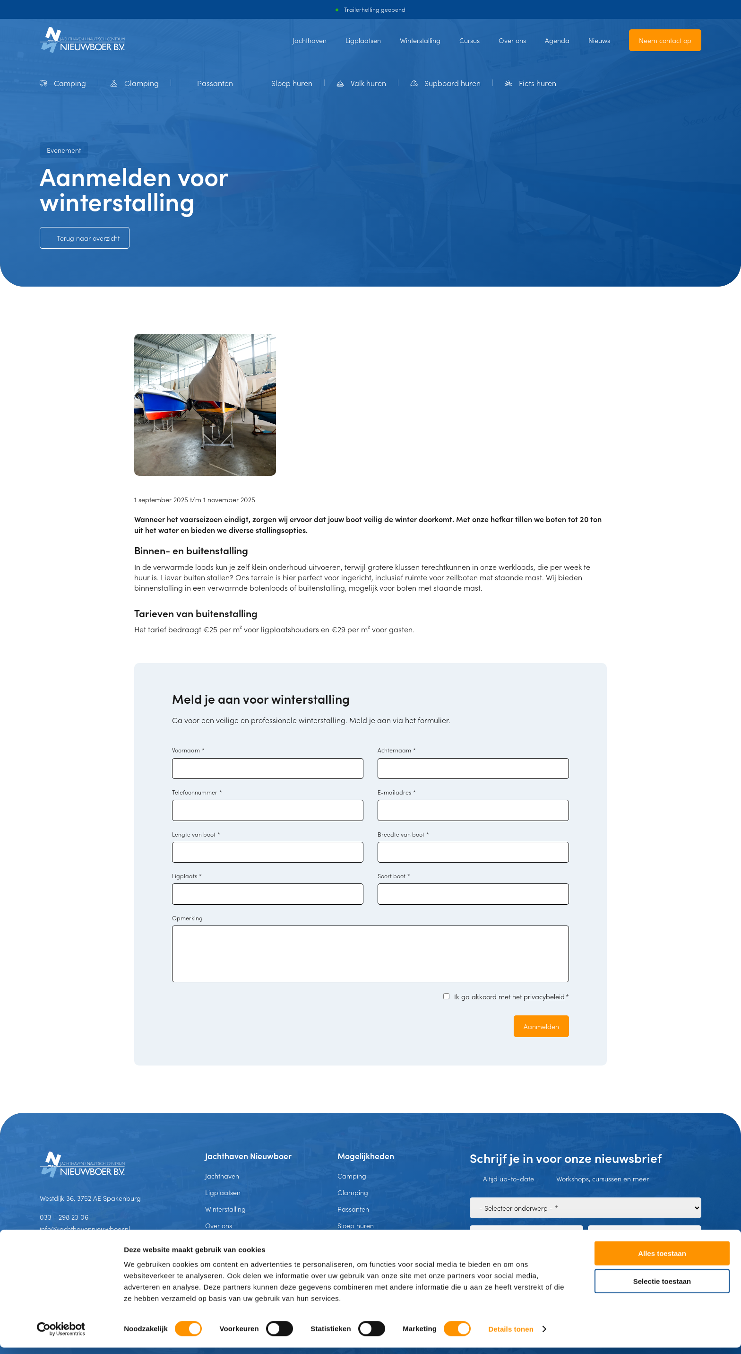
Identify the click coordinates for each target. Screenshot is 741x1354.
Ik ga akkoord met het (511, 996)
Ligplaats (187, 876)
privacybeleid (544, 996)
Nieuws (599, 40)
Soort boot (394, 876)
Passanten (353, 1209)
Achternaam (397, 750)
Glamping (352, 1192)
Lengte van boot (196, 834)
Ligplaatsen (363, 40)
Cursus (469, 40)
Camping (351, 1175)
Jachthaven (310, 40)
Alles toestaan (662, 1260)
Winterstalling (420, 40)
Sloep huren (355, 1225)
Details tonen (510, 1335)
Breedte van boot (403, 834)
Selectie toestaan (662, 1288)
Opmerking (187, 918)
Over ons (512, 40)
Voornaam (188, 750)
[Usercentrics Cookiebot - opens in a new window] (61, 1335)
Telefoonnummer (197, 792)
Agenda (557, 40)
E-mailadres (397, 792)
